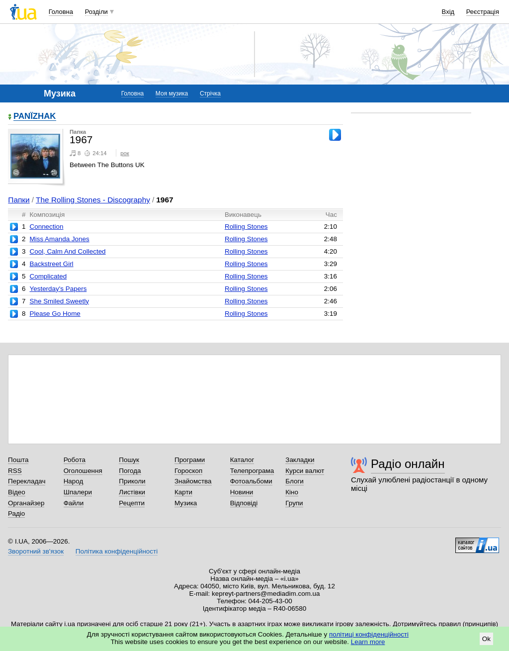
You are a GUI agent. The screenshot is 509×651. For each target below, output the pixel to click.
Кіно (291, 492)
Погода (130, 470)
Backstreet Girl (51, 264)
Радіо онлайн (408, 463)
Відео (16, 492)
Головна (61, 11)
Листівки (132, 492)
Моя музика (172, 93)
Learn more (368, 642)
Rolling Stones (246, 226)
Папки (18, 199)
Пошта (18, 460)
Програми (189, 460)
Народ (74, 481)
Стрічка (210, 93)
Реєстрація (482, 11)
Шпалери (78, 492)
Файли (74, 503)
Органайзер (26, 503)
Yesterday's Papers (57, 288)
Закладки (299, 460)
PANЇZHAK (34, 116)
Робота (74, 460)
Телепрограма (252, 470)
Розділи (96, 11)
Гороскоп (188, 470)
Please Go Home (54, 313)
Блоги (294, 481)
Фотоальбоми (251, 481)
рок (124, 153)
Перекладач (26, 481)
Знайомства (193, 481)
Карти (183, 492)
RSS (15, 470)
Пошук (129, 460)
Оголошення (83, 470)
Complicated (48, 276)
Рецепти (132, 503)
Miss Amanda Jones (59, 239)
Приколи (132, 481)
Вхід (448, 11)
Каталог (242, 460)
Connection (46, 226)
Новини (242, 492)
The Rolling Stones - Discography (93, 199)
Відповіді (244, 503)
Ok (486, 639)
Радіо (16, 513)
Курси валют (304, 470)
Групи (294, 503)
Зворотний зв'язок (36, 551)
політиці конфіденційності (369, 634)
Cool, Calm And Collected (67, 251)
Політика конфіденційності (117, 551)
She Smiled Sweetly (59, 301)
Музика (185, 503)
